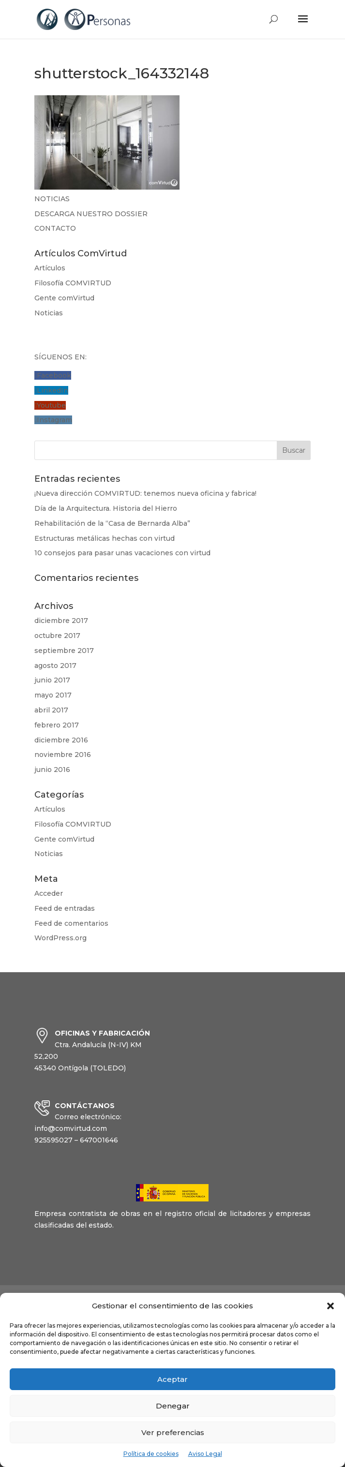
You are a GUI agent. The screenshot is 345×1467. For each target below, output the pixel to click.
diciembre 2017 (61, 620)
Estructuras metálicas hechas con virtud (104, 538)
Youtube (51, 405)
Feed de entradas (64, 908)
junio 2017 (52, 680)
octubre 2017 (57, 635)
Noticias (48, 313)
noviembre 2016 (62, 754)
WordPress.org (60, 938)
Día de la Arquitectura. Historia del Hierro (105, 508)
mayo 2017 (53, 695)
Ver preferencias (172, 1432)
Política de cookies (151, 1453)
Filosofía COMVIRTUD (72, 283)
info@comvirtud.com (70, 1128)
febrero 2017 (56, 725)
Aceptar (172, 1379)
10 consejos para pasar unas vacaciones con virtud (122, 552)
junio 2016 (52, 769)
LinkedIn (52, 390)
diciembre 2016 (61, 740)
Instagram (54, 419)
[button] (330, 1306)
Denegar (173, 1405)
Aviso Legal (205, 1453)
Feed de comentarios (71, 923)
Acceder (48, 893)
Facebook (54, 375)
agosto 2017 (55, 665)
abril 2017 (51, 710)
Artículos (49, 268)
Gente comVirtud (64, 298)
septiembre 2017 (64, 650)
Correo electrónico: (88, 1116)
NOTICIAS (52, 198)
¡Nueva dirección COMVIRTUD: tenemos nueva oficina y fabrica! (145, 493)
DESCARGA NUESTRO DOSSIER (91, 213)
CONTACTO (55, 228)
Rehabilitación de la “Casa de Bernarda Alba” (112, 523)
